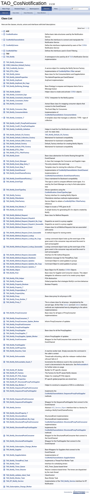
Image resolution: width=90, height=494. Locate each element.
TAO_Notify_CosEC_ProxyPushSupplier (20, 126)
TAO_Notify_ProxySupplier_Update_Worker (22, 336)
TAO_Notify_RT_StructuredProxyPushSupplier (23, 382)
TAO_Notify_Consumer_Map (16, 109)
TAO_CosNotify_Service (15, 68)
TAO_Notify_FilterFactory (15, 201)
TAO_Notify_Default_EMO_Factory (18, 141)
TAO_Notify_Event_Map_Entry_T (18, 164)
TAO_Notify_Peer (12, 273)
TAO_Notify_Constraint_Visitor (17, 101)
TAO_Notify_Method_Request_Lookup (20, 236)
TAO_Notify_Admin (13, 74)
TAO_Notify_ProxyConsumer (16, 313)
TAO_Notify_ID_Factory (14, 210)
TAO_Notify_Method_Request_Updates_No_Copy (24, 264)
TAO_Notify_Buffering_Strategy (17, 86)
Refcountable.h (82, 364)
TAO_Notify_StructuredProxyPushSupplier (21, 427)
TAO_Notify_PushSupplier (15, 345)
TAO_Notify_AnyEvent (14, 80)
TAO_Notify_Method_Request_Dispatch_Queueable (24, 224)
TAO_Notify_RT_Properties (16, 379)
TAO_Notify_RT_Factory (14, 373)
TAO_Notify (10, 57)
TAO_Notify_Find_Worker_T (16, 207)
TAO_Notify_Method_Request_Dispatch (20, 218)
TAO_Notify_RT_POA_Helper (16, 376)
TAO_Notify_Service (13, 408)
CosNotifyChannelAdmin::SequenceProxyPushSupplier (65, 393)
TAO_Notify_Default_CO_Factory (18, 135)
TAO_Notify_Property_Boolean (17, 284)
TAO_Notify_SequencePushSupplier (19, 402)
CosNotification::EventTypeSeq (56, 192)
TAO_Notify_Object (13, 270)
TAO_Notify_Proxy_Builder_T (16, 299)
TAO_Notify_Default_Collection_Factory (20, 138)
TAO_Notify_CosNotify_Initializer (18, 129)
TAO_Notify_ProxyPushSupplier (17, 327)
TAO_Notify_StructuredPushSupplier (19, 441)
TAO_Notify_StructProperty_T (17, 413)
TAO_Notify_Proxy (12, 296)
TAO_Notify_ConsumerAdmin (17, 112)
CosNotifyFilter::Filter (67, 71)
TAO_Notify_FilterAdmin (15, 198)
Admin (66, 305)
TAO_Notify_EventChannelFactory (18, 173)
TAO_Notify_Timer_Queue (15, 467)
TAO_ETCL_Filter (12, 71)
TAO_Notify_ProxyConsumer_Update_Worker (22, 321)
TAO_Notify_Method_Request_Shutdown (21, 258)
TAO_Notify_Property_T (14, 287)
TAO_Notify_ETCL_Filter (15, 150)
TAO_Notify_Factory (13, 195)
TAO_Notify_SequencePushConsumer (20, 399)
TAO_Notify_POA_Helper (15, 278)
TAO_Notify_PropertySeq (15, 293)
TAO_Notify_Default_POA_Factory (18, 147)
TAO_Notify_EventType (14, 182)
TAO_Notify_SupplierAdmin (16, 455)
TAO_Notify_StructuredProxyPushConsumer (22, 422)
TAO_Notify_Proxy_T (13, 302)
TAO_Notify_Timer (13, 464)
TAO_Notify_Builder (13, 92)
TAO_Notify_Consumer (14, 104)
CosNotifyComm (12, 45)
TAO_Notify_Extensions (14, 62)
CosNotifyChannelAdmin (15, 40)
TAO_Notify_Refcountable (15, 356)
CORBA (84, 45)
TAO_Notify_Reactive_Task (16, 351)
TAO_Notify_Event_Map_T (15, 167)
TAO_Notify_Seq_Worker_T (16, 385)
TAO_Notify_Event (12, 156)
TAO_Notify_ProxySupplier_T (16, 333)
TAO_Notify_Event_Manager (16, 161)
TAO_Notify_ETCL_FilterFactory (17, 153)
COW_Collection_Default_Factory (18, 65)
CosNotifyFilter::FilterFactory (74, 201)
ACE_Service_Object (59, 408)
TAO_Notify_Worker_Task (15, 478)
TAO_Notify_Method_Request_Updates (20, 261)
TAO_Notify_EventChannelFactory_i (19, 179)
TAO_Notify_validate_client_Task (18, 475)
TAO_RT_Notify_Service (14, 481)
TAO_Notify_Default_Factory (16, 144)
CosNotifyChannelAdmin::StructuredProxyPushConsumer (66, 422)
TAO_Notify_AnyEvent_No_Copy (17, 83)
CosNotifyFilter (11, 51)
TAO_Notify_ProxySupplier (16, 330)
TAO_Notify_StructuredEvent (16, 416)
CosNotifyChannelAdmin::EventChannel (73, 170)
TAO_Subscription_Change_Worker (19, 487)
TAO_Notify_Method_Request (17, 215)
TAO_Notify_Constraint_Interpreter (19, 98)
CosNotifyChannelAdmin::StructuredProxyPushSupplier (65, 430)
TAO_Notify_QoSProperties (16, 348)
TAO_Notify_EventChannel (15, 170)
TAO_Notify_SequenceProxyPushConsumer (22, 388)
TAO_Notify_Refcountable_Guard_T (19, 362)
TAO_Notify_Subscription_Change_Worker (21, 447)
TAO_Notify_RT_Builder (14, 370)
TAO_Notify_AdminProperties (17, 77)
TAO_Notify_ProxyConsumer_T (17, 318)
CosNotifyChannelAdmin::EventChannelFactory (62, 176)
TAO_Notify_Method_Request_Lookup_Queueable (24, 247)
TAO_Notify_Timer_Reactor (16, 470)
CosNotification (12, 34)
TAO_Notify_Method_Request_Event (19, 227)
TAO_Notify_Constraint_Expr (16, 95)
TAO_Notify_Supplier (13, 450)
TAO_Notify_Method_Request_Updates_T (21, 267)
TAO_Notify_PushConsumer (16, 339)
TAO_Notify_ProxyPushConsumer (18, 324)
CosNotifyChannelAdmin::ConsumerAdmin (61, 115)
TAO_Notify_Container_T (15, 118)
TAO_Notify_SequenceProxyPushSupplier (21, 391)
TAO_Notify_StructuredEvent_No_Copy (20, 419)
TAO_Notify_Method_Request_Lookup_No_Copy (23, 239)
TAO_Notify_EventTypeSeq (16, 190)
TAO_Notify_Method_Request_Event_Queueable (23, 233)
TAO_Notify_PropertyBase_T (16, 290)
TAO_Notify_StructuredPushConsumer (20, 436)
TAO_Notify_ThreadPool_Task (17, 461)
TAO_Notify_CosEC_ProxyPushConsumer (21, 123)
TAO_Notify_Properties (14, 281)
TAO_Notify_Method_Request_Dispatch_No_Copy (24, 221)
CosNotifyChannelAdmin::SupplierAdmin (60, 458)
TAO (71, 57)
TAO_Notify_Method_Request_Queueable (21, 255)
